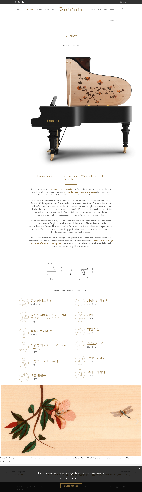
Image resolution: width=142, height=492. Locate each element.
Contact (111, 20)
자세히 (35, 304)
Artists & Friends (45, 9)
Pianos (30, 9)
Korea (111, 9)
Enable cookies (71, 486)
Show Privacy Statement (71, 478)
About (20, 9)
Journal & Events (98, 9)
